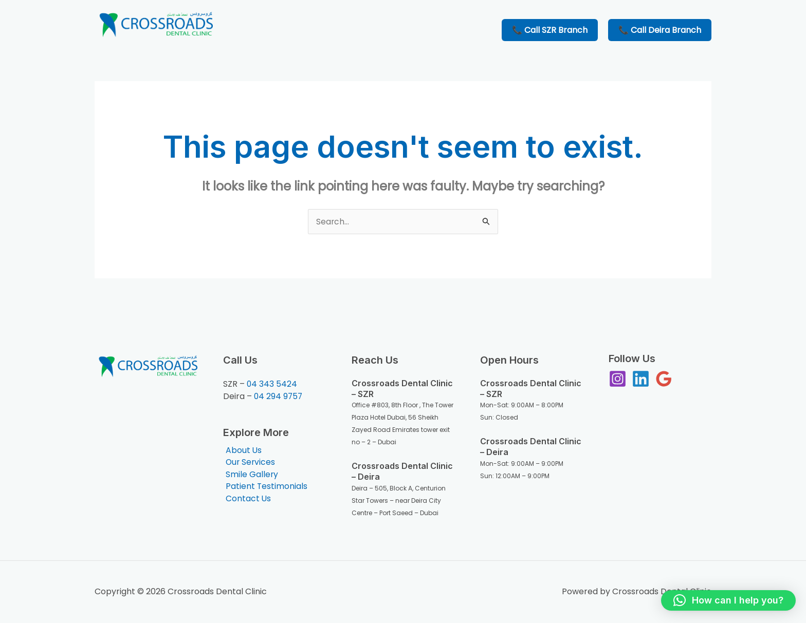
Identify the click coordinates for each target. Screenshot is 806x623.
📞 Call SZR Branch (550, 30)
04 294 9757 (279, 396)
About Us (241, 450)
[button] (728, 600)
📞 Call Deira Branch (659, 30)
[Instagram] (618, 379)
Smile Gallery (249, 475)
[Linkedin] (641, 379)
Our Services (248, 462)
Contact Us (246, 499)
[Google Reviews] (664, 379)
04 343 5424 (272, 384)
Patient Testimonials (264, 487)
